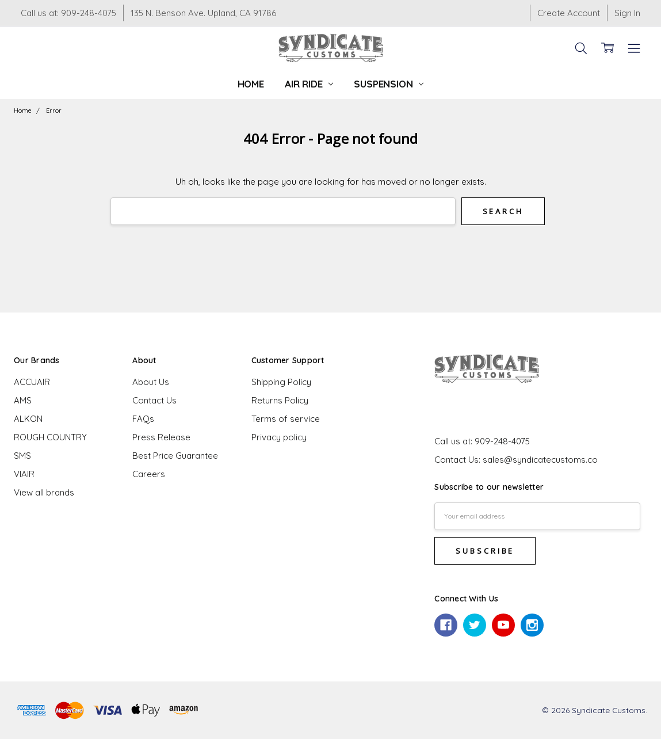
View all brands (44, 492)
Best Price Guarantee (175, 455)
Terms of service (285, 418)
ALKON (28, 418)
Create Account (568, 12)
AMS (23, 400)
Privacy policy (279, 437)
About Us (150, 381)
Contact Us (154, 400)
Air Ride (309, 84)
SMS (22, 455)
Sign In (627, 12)
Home (251, 84)
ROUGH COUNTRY (50, 437)
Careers (148, 473)
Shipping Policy (281, 381)
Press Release (161, 437)
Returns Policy (279, 400)
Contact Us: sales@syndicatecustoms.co (516, 459)
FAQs (143, 418)
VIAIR (24, 473)
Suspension (388, 84)
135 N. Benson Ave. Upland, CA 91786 (203, 12)
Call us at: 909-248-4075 (68, 12)
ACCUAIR (32, 381)
